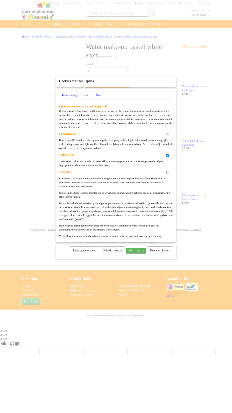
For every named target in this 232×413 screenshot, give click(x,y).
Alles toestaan (136, 255)
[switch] (167, 139)
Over (99, 100)
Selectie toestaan (112, 255)
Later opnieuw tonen (84, 255)
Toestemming (69, 100)
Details (86, 100)
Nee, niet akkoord (160, 255)
